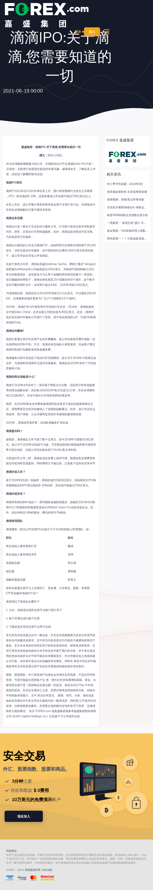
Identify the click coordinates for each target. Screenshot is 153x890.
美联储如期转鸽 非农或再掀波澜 (127, 192)
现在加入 (23, 816)
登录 (77, 32)
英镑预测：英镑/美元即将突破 (125, 199)
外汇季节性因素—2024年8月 (125, 184)
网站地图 (48, 869)
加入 (92, 32)
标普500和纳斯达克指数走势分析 (127, 215)
